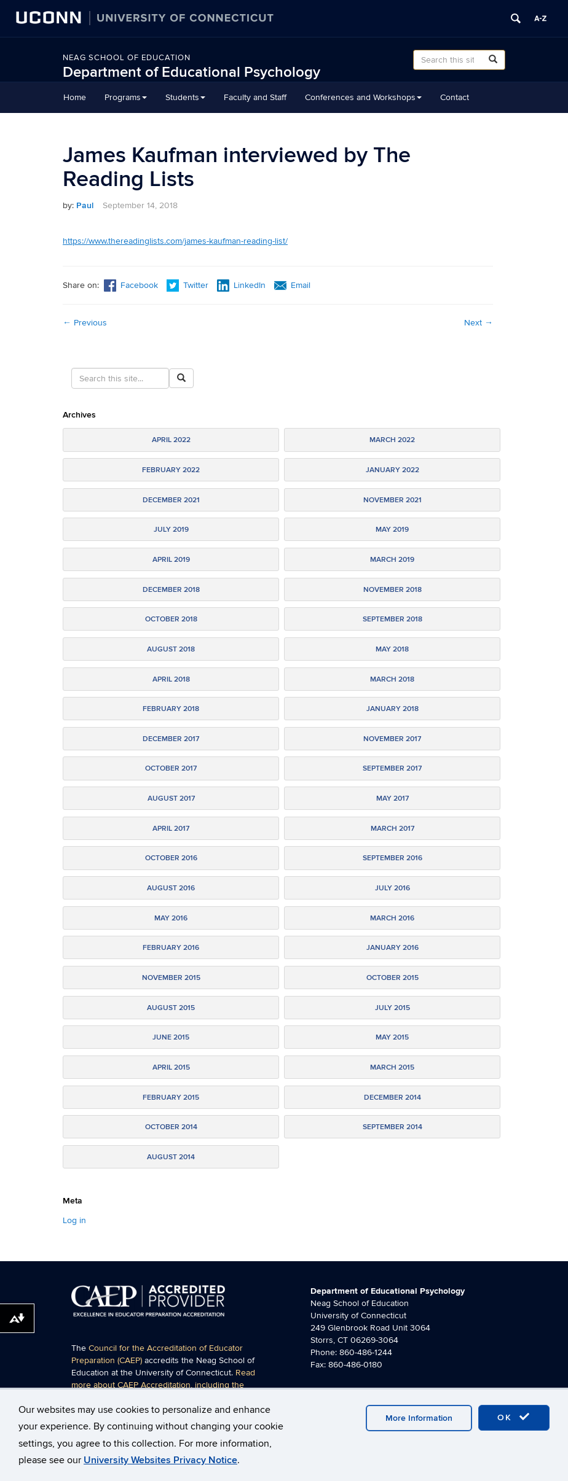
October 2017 (171, 768)
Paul (84, 205)
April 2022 (171, 440)
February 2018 (171, 708)
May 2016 (170, 918)
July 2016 (392, 888)
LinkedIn (241, 285)
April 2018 (171, 679)
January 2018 (392, 708)
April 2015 (171, 1067)
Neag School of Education (127, 58)
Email (292, 285)
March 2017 (392, 828)
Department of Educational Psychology (191, 72)
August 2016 (171, 888)
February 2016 (171, 947)
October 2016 (171, 858)
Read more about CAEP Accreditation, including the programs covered (163, 1384)
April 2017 (170, 828)
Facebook (131, 285)
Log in (74, 1220)
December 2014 (392, 1097)
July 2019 (171, 529)
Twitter (189, 285)
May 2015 (392, 1037)
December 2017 (171, 739)
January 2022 (392, 470)
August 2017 (171, 798)
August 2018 (171, 649)
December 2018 (171, 589)
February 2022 (171, 470)
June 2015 (170, 1037)
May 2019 (392, 529)
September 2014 (392, 1127)
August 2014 (171, 1157)
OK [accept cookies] (514, 1417)
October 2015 (392, 977)
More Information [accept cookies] (418, 1418)
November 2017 (392, 739)
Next (478, 322)
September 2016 (392, 858)
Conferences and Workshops (363, 97)
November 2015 (171, 977)
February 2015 (171, 1097)
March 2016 (392, 918)
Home (74, 97)
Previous (85, 322)
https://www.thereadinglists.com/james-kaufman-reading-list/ (175, 241)
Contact (454, 97)
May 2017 (392, 798)
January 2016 (392, 947)
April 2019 (171, 559)
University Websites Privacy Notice (160, 1460)
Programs (126, 97)
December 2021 (171, 500)
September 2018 (392, 619)
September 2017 (392, 768)
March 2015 (392, 1067)
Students (185, 97)
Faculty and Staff (255, 97)
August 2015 (171, 1008)
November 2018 (392, 589)
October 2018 (171, 619)
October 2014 (171, 1127)
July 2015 (392, 1008)
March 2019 (392, 559)
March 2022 (392, 440)
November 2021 (392, 500)
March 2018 (392, 679)
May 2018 (392, 649)
